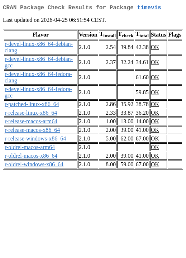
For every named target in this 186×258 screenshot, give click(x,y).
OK (155, 49)
